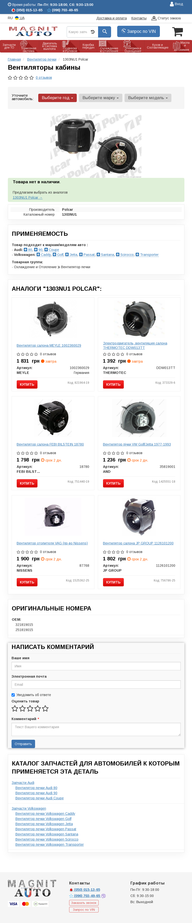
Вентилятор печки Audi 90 (36, 793)
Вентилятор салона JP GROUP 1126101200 (138, 543)
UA (20, 18)
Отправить (23, 744)
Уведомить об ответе (31, 695)
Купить (27, 384)
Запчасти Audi (23, 783)
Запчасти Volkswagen (29, 808)
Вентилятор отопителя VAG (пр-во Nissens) (52, 543)
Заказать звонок (83, 903)
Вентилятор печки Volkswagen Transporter (49, 844)
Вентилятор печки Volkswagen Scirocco (46, 839)
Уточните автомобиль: (23, 97)
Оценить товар (25, 701)
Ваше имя (20, 658)
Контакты (139, 18)
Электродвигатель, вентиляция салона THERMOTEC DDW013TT (135, 345)
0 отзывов (44, 77)
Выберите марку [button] (100, 97)
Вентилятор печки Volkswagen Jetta (44, 824)
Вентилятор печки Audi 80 (36, 788)
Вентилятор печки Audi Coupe (39, 798)
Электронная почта (29, 676)
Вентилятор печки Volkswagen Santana (46, 834)
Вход (176, 4)
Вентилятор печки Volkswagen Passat (45, 829)
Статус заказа (166, 18)
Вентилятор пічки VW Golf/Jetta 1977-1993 (137, 444)
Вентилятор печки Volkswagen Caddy (45, 814)
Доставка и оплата (111, 18)
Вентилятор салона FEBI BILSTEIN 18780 (50, 444)
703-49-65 (85, 896)
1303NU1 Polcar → (28, 197)
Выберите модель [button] (147, 97)
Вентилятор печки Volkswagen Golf (43, 819)
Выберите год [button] (57, 97)
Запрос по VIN (138, 31)
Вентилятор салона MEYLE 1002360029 (49, 345)
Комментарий (25, 719)
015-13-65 (84, 890)
